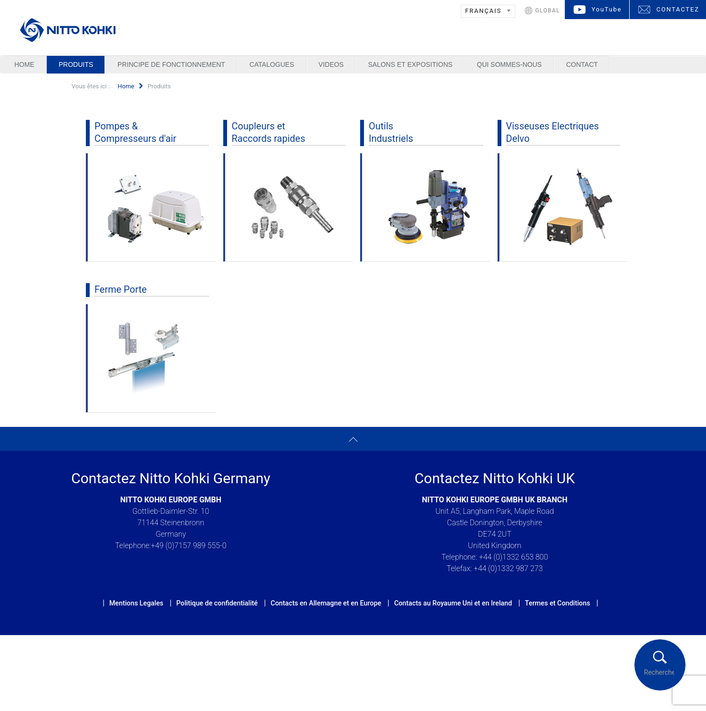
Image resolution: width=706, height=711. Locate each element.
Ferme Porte (120, 289)
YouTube (607, 9)
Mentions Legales (136, 603)
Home (24, 64)
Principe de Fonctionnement (171, 64)
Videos (331, 64)
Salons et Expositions (410, 64)
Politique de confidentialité (217, 603)
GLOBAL (547, 10)
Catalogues (271, 64)
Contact (582, 64)
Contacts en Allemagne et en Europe (325, 603)
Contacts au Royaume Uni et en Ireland (453, 603)
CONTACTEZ (677, 9)
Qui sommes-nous (509, 64)
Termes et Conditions (557, 603)
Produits (76, 64)
